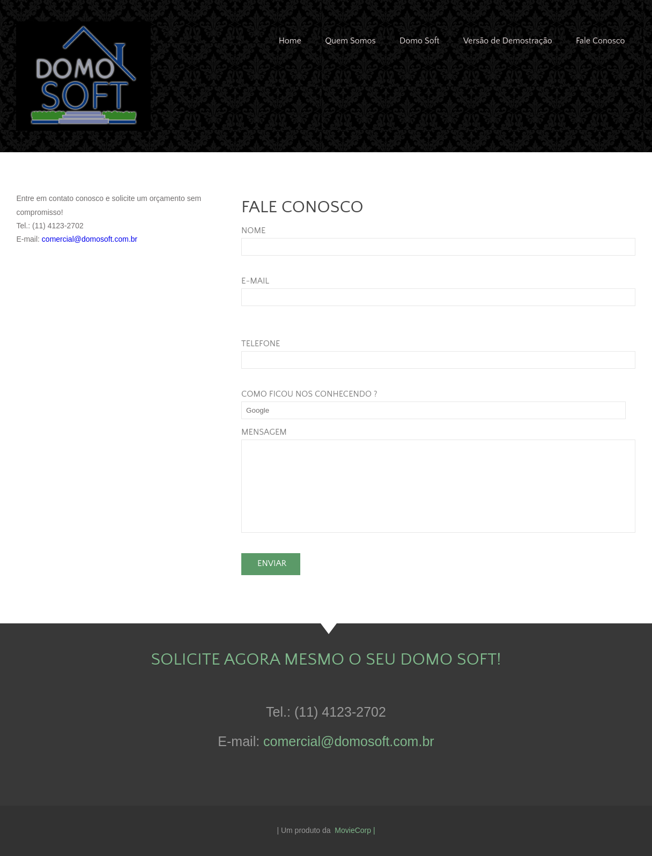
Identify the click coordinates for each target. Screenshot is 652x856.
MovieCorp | (355, 830)
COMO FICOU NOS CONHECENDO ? (309, 394)
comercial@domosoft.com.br (89, 239)
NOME (253, 230)
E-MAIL (255, 281)
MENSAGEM (264, 432)
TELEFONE (260, 343)
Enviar (271, 563)
